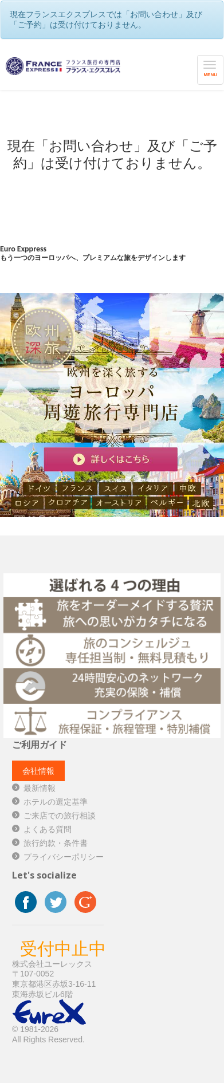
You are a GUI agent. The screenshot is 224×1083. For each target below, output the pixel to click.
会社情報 (38, 770)
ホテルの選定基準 (55, 801)
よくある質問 (47, 829)
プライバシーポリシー (63, 856)
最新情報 (39, 788)
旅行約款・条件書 (55, 843)
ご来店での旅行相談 (59, 815)
